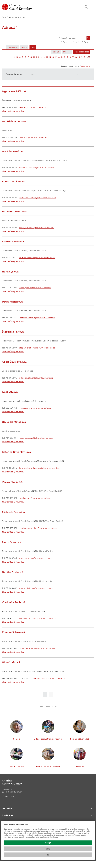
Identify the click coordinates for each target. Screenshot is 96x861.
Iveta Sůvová (10, 391)
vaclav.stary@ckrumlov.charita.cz (35, 498)
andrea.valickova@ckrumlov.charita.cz (37, 257)
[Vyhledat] (86, 7)
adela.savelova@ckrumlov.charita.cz (36, 378)
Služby (26, 47)
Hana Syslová (10, 271)
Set (48, 855)
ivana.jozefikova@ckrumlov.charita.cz (36, 227)
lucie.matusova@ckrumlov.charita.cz (36, 438)
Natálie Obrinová (12, 572)
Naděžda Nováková (14, 121)
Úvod (4, 17)
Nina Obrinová (11, 662)
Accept (48, 843)
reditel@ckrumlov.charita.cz (32, 107)
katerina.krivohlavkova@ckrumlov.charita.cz (39, 468)
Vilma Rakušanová (13, 181)
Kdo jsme (13, 17)
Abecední (85, 66)
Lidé (36, 47)
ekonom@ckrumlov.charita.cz (34, 137)
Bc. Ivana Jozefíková (15, 211)
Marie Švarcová (11, 542)
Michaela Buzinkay (13, 512)
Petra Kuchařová (12, 301)
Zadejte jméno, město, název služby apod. (75, 42)
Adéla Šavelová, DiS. (14, 361)
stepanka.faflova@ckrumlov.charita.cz (37, 348)
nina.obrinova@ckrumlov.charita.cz (48, 678)
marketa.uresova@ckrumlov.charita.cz (37, 167)
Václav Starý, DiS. (12, 482)
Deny (48, 849)
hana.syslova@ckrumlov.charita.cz (35, 287)
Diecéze (65, 52)
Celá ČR (52, 52)
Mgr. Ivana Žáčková (14, 91)
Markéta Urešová (12, 151)
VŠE (88, 57)
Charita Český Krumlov (13, 111)
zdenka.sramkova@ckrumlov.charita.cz (38, 648)
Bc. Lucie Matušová (14, 421)
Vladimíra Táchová (13, 602)
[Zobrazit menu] (92, 7)
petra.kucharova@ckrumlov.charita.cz (37, 318)
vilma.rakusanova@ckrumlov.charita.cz (38, 197)
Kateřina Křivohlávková (16, 452)
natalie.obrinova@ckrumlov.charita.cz (37, 588)
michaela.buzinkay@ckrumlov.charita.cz (39, 528)
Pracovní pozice (14, 74)
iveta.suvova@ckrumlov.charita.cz (35, 408)
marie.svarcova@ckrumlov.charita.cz (36, 558)
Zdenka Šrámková (13, 632)
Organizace (12, 47)
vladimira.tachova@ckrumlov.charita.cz (37, 618)
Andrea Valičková (13, 241)
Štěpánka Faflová (13, 331)
